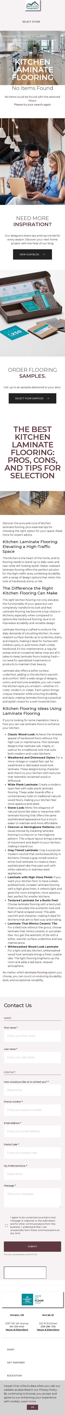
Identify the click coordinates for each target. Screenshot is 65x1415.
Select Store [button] (31, 21)
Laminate (40, 36)
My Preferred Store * (15, 1166)
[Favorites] (57, 6)
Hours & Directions (17, 1329)
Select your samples (32, 398)
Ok (32, 1407)
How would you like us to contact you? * (26, 1082)
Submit (32, 1246)
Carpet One (8, 36)
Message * (9, 1186)
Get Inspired (16, 1362)
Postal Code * (11, 1144)
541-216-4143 (17, 1326)
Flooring (25, 36)
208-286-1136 (48, 1326)
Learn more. (28, 1401)
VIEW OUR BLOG (32, 254)
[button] (53, 6)
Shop (10, 1349)
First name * (11, 1028)
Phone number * (13, 1102)
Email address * (12, 1123)
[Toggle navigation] (5, 6)
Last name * (10, 1049)
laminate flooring (36, 972)
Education (14, 1375)
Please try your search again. (32, 104)
